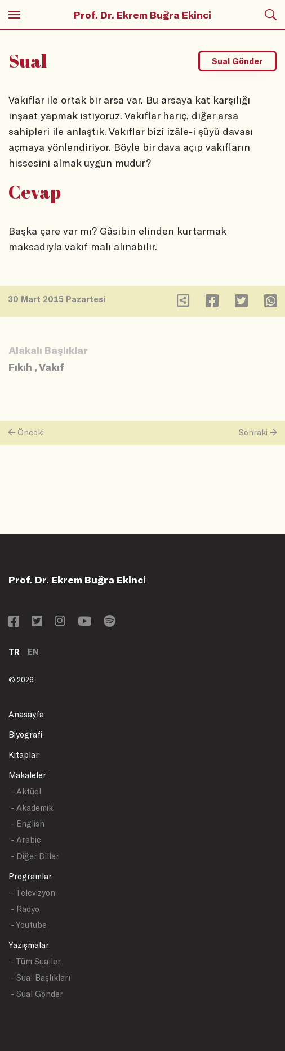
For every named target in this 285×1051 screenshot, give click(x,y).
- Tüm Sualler (36, 961)
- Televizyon (33, 892)
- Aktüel (26, 791)
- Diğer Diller (35, 856)
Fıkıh (20, 367)
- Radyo (25, 909)
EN (33, 652)
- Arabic (26, 840)
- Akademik (32, 807)
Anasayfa (26, 714)
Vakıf (51, 367)
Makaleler (27, 775)
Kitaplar (23, 755)
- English (27, 823)
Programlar (30, 876)
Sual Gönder (237, 61)
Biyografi (25, 734)
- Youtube (29, 924)
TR (14, 652)
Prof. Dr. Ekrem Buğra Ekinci (142, 14)
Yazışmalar (28, 945)
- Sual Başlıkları (40, 977)
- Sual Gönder (37, 994)
